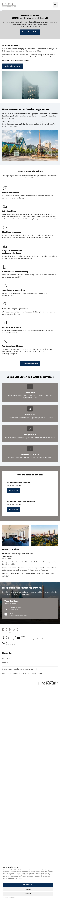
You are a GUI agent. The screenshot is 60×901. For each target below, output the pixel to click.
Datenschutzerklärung (9, 897)
